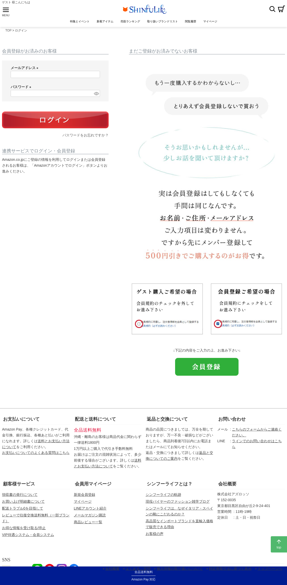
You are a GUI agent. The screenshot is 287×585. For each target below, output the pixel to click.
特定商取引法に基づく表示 (230, 571)
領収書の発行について (20, 496)
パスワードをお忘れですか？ (85, 137)
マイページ (83, 503)
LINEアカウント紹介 (90, 510)
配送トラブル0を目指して (22, 510)
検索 (272, 9)
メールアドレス (25, 70)
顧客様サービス (19, 485)
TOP (8, 32)
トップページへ (270, 571)
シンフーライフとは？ (169, 485)
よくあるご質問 (138, 571)
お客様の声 (154, 535)
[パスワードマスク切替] (96, 95)
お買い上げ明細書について (23, 503)
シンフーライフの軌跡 (163, 496)
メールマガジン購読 (90, 517)
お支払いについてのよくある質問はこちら (36, 454)
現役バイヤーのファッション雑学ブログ (178, 503)
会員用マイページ (93, 485)
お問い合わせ (232, 420)
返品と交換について (167, 420)
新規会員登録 (84, 496)
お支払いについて (21, 420)
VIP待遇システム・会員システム (28, 536)
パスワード (22, 89)
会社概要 (227, 485)
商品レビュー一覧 (88, 524)
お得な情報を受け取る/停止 (24, 530)
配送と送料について (95, 420)
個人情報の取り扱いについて (180, 571)
